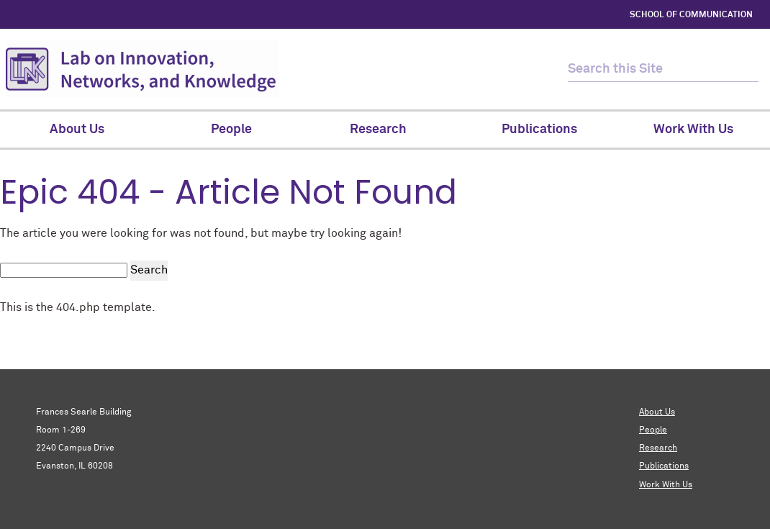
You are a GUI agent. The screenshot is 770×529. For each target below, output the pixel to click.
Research (658, 448)
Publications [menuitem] (539, 129)
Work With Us (665, 485)
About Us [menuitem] (77, 129)
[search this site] (650, 69)
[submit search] (745, 69)
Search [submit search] (149, 270)
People (653, 430)
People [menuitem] (231, 129)
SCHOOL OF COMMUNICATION (691, 15)
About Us (657, 412)
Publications (664, 466)
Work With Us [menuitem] (693, 129)
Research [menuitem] (385, 129)
